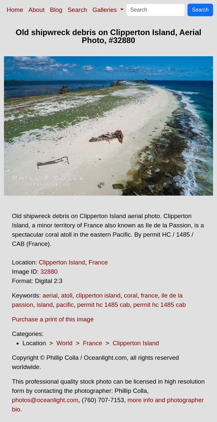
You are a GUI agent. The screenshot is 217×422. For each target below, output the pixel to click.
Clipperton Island (62, 262)
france (149, 295)
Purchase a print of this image (53, 319)
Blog (56, 9)
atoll (66, 295)
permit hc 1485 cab (103, 304)
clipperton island (98, 295)
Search (77, 9)
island (45, 304)
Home (15, 9)
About (36, 9)
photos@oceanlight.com (45, 400)
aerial (50, 295)
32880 (49, 271)
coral (130, 295)
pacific (65, 304)
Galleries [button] (105, 9)
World (64, 343)
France (98, 262)
